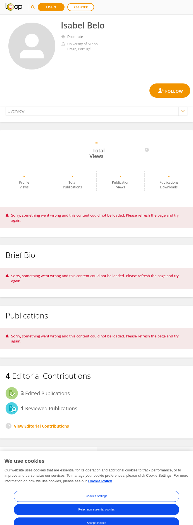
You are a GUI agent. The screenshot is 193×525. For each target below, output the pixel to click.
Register (81, 7)
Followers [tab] (48, 455)
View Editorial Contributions (41, 426)
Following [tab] (144, 455)
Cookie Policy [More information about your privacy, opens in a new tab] (100, 487)
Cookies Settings (96, 502)
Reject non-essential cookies (96, 515)
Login (51, 7)
